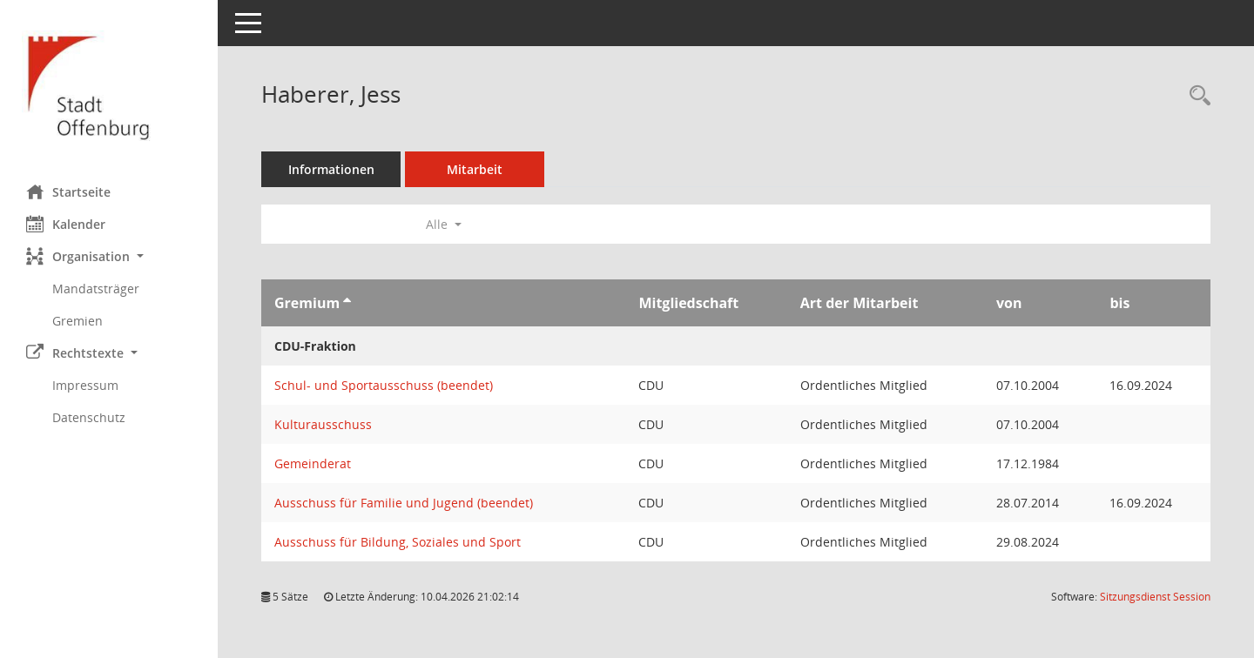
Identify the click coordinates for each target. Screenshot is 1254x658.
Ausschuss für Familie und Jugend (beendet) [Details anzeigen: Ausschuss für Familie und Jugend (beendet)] (403, 502)
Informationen (331, 169)
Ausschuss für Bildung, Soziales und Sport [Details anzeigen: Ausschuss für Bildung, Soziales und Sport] (397, 542)
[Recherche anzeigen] (1195, 96)
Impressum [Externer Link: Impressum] (85, 385)
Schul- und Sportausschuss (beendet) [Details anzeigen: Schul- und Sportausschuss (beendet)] (383, 385)
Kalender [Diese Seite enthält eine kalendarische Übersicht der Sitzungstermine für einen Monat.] (65, 223)
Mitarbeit (474, 169)
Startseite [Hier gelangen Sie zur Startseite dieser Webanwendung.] (68, 191)
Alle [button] (444, 224)
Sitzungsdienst (1155, 596)
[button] (109, 256)
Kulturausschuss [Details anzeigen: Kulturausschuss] (323, 424)
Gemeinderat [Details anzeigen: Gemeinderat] (312, 463)
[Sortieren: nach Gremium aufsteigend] (347, 302)
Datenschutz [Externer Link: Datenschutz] (88, 417)
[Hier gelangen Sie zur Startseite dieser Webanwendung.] (109, 85)
